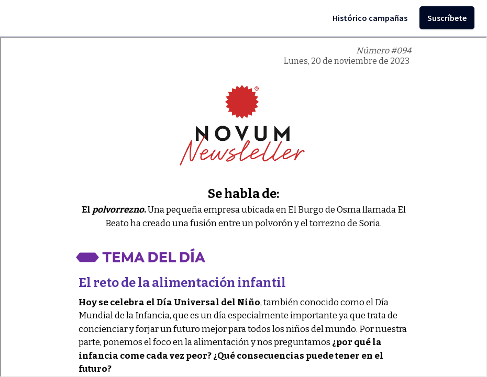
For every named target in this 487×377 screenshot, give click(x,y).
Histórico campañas (370, 18)
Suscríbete (447, 18)
